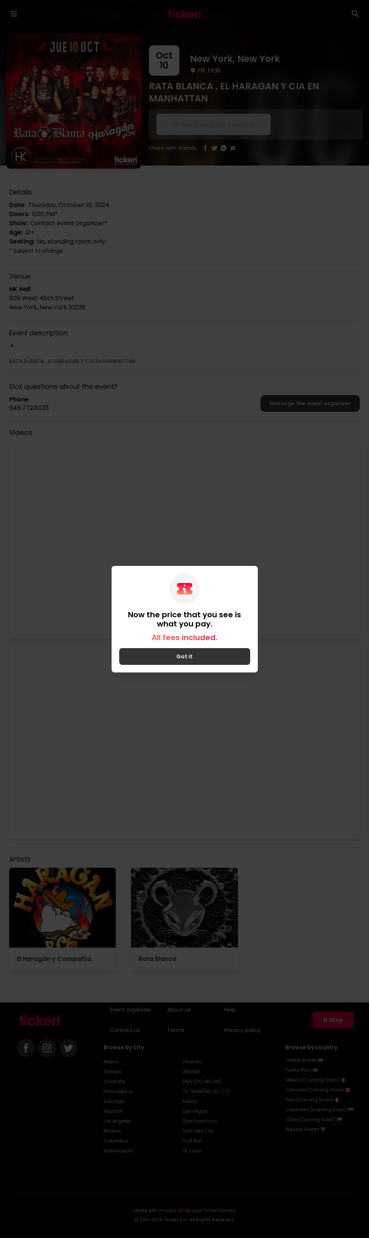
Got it (184, 656)
